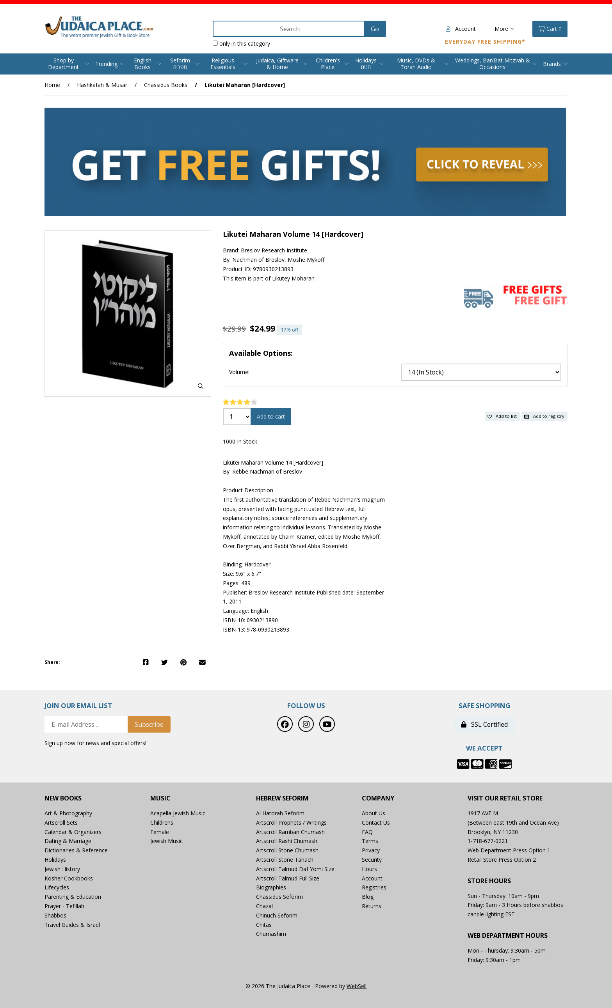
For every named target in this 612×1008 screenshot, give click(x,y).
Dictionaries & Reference (76, 850)
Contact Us (376, 822)
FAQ (367, 832)
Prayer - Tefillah (64, 906)
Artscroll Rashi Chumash (286, 841)
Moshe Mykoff (306, 259)
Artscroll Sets (61, 822)
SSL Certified (484, 724)
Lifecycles (56, 887)
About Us (373, 813)
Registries (374, 887)
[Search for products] (289, 29)
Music (160, 798)
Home (52, 85)
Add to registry (544, 416)
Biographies (271, 887)
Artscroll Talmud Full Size (287, 878)
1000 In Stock (240, 441)
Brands (552, 63)
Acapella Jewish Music (177, 813)
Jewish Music (166, 841)
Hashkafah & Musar (102, 85)
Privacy (371, 850)
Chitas (264, 924)
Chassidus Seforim (279, 896)
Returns (371, 906)
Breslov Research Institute (274, 250)
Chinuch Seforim (276, 915)
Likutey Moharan (293, 278)
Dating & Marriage (67, 841)
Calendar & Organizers (72, 832)
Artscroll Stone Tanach (284, 859)
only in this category (241, 43)
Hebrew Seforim (282, 798)
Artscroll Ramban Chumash (290, 832)
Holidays (55, 859)
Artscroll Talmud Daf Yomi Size (295, 869)
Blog (368, 896)
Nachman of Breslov (258, 259)
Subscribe (149, 724)
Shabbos (55, 915)
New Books (63, 798)
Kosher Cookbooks (68, 878)
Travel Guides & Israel (72, 924)
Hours (369, 869)
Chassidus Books (165, 85)
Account (461, 28)
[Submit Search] (375, 29)
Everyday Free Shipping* (485, 41)
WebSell (356, 986)
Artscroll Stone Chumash (287, 850)
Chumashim (271, 933)
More (504, 28)
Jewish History (62, 869)
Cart (550, 29)
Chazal (264, 906)
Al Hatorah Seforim (280, 813)
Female (159, 832)
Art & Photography (68, 813)
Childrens (161, 822)
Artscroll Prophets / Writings (291, 822)
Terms (370, 841)
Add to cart (271, 416)
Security (372, 859)
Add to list (502, 416)
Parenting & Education (72, 896)
